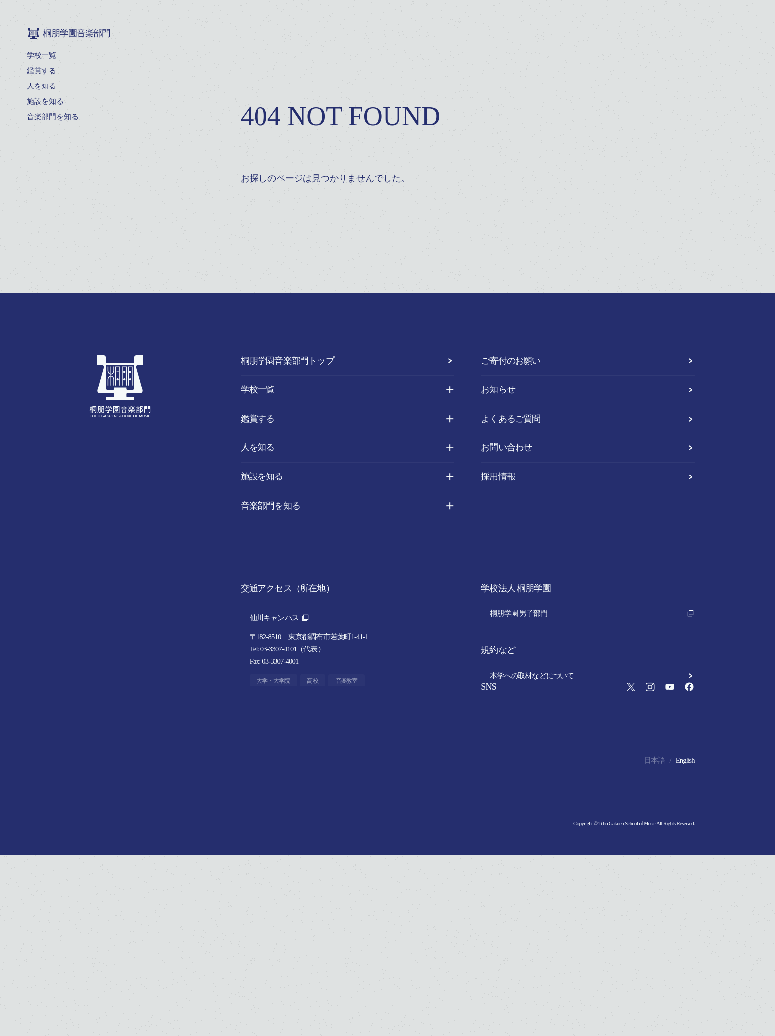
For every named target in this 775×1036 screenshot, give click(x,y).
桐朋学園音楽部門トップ (348, 361)
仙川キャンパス (280, 617)
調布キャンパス (280, 711)
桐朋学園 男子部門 (592, 613)
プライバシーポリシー (592, 739)
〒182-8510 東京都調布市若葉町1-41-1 (309, 637)
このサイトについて (592, 756)
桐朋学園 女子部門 (592, 630)
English (685, 942)
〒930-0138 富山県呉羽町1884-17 (300, 823)
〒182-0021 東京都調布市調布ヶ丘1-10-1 (312, 730)
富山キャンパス (280, 804)
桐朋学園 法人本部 (592, 647)
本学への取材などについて (592, 722)
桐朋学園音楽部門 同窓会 (592, 663)
